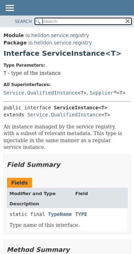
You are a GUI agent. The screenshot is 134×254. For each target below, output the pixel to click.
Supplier (101, 93)
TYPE (81, 214)
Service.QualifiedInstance (41, 93)
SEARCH (23, 21)
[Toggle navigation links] (9, 8)
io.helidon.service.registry (57, 35)
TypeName (60, 214)
